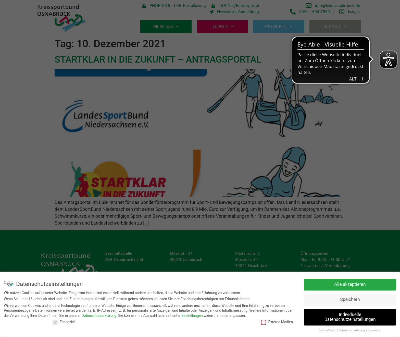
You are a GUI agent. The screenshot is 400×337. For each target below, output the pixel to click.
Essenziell (64, 321)
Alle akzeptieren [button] (350, 283)
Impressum (374, 330)
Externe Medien (277, 321)
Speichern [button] (350, 298)
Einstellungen (192, 315)
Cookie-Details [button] (327, 330)
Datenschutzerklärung (99, 315)
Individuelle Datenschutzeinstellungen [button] (350, 316)
